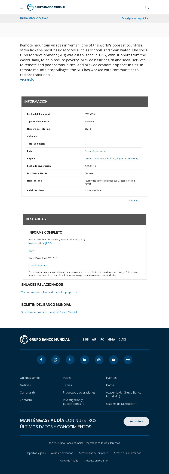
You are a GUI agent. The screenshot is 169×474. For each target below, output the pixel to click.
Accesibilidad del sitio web (93, 453)
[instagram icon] (99, 359)
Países (67, 378)
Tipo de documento (38, 121)
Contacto (26, 400)
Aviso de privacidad (62, 453)
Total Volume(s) (36, 143)
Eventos (111, 378)
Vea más (27, 79)
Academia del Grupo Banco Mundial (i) (123, 394)
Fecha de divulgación (39, 165)
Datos (110, 385)
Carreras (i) (27, 392)
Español (142, 18)
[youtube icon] (113, 359)
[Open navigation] (21, 7)
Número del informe (38, 128)
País (29, 151)
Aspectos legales (36, 453)
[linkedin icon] (84, 359)
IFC (102, 339)
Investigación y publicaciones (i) (73, 402)
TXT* (32, 250)
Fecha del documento (39, 114)
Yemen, (88, 151)
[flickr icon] (128, 359)
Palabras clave (35, 190)
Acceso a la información (127, 453)
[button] (147, 7)
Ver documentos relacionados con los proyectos (49, 292)
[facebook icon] (41, 359)
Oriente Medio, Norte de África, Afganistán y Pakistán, (111, 158)
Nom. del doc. (34, 180)
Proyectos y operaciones (79, 392)
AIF (94, 339)
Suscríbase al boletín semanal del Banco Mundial (49, 312)
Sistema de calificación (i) (122, 404)
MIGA (111, 339)
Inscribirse (136, 421)
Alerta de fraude (69, 460)
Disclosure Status (37, 173)
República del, (100, 151)
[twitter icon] (70, 359)
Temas (67, 385)
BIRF (85, 339)
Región (31, 158)
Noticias (25, 385)
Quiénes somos (30, 378)
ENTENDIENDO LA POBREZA (34, 17)
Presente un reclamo (96, 460)
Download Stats (38, 265)
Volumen (32, 136)
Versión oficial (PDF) (40, 243)
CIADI (122, 339)
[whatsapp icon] (55, 359)
